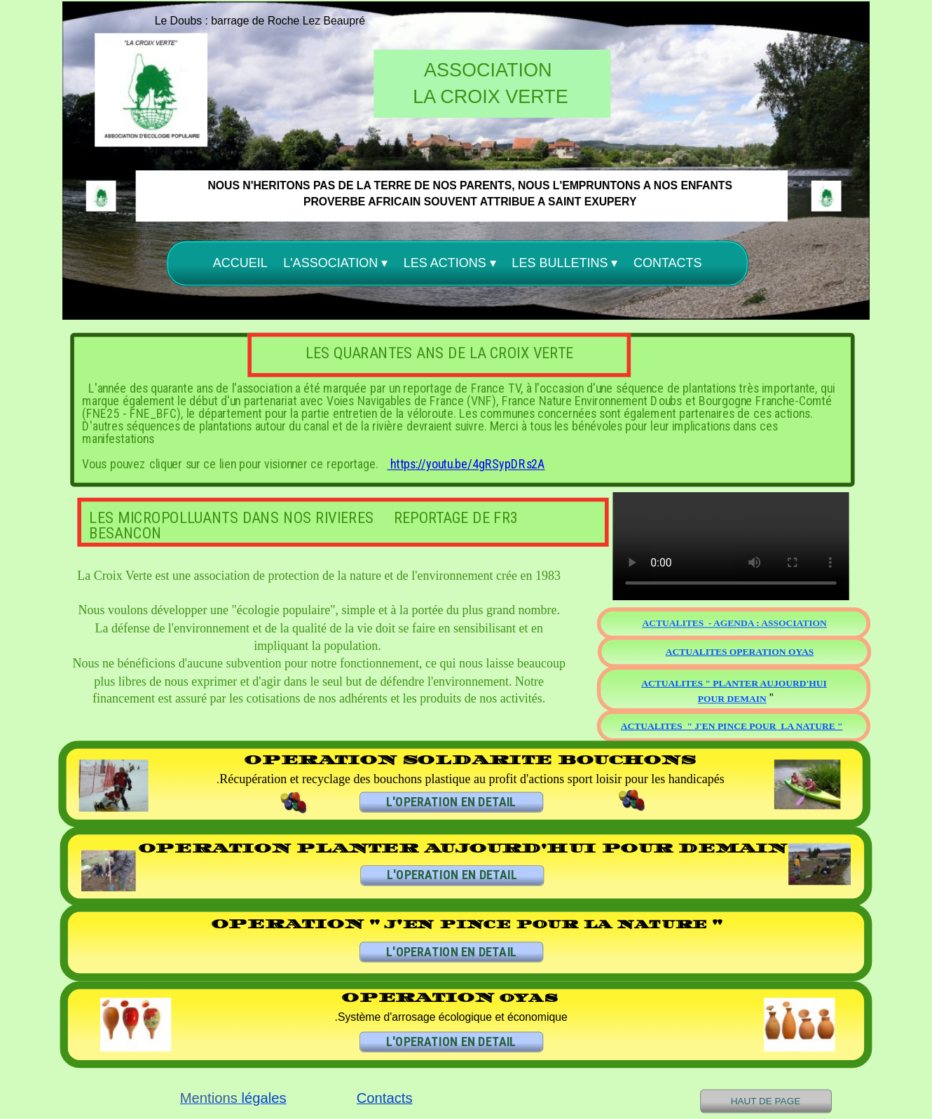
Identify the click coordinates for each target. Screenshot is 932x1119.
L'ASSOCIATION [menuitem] (335, 263)
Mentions (209, 1098)
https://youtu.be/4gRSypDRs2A (466, 464)
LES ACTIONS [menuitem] (450, 263)
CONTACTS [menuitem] (667, 262)
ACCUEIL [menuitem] (240, 262)
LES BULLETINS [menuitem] (564, 263)
